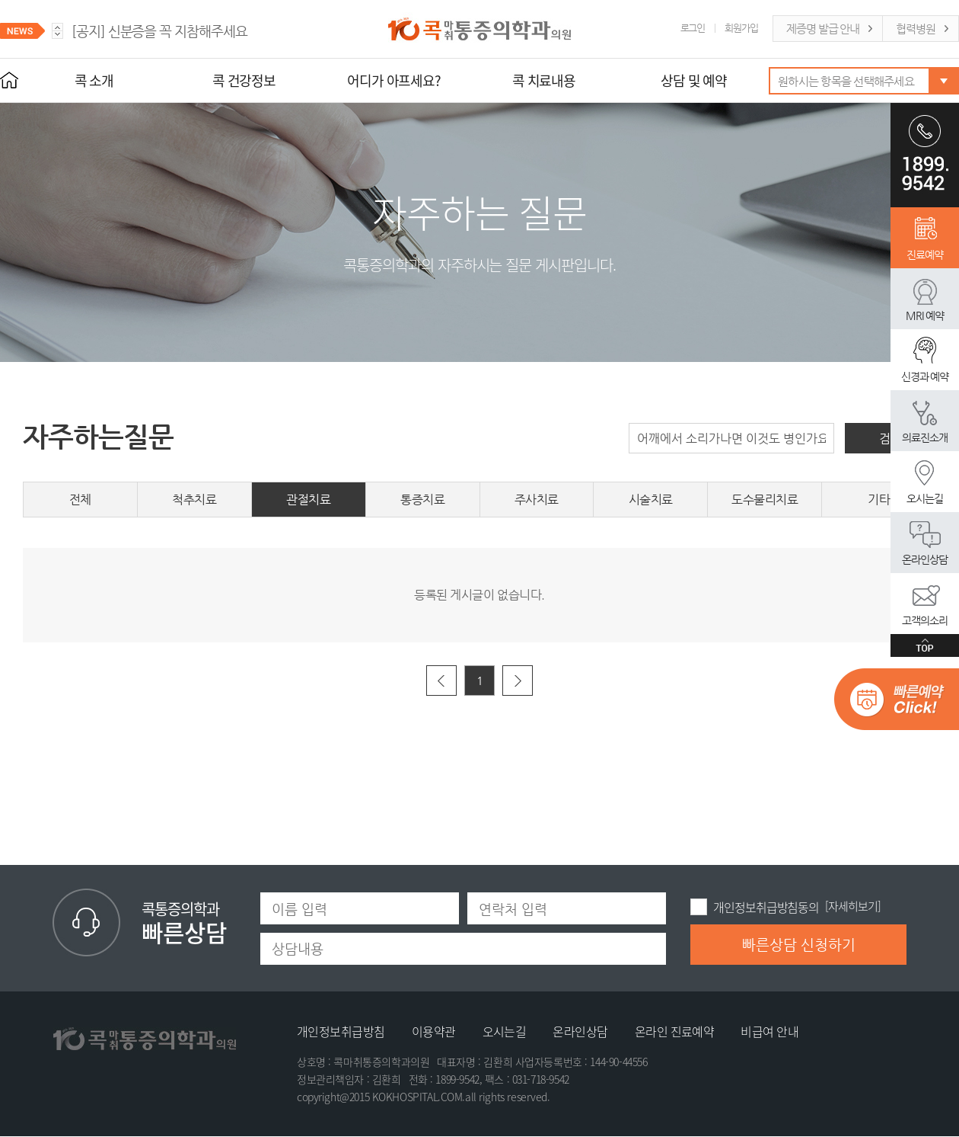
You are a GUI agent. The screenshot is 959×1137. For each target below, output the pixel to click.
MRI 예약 (925, 315)
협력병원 (915, 28)
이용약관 (434, 1031)
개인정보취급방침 (341, 1031)
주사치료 (537, 499)
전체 (80, 499)
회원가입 (741, 28)
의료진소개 (925, 437)
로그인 (693, 28)
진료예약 (924, 254)
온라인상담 (925, 559)
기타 (879, 499)
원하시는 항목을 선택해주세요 (846, 81)
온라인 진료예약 (675, 1031)
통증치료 (422, 499)
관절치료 (308, 499)
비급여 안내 (769, 1031)
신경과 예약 (925, 376)
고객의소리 (925, 620)
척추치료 (194, 499)
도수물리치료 (764, 499)
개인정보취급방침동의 (766, 906)
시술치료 (651, 499)
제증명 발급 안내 (822, 28)
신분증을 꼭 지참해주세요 (159, 31)
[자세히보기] (852, 906)
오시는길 (924, 498)
